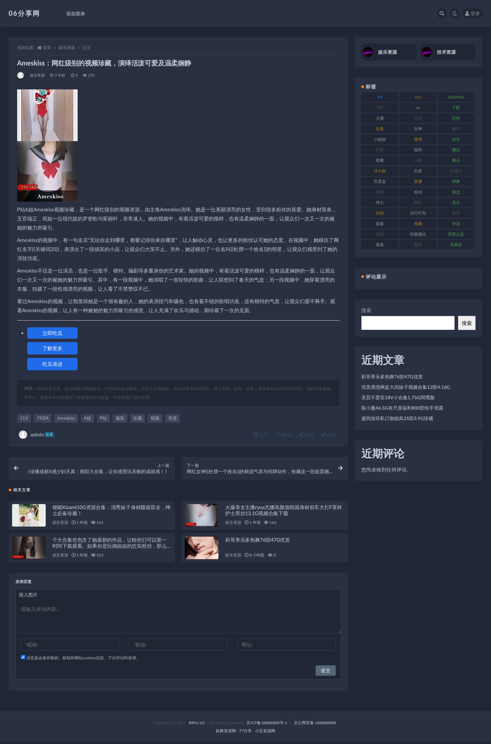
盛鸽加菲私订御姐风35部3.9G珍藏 (397, 418)
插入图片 (28, 597)
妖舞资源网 (226, 733)
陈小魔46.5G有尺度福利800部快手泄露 (402, 408)
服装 (120, 418)
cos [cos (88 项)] (418, 96)
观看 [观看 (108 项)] (380, 223)
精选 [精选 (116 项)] (456, 192)
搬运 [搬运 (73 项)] (456, 149)
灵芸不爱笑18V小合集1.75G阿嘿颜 (398, 397)
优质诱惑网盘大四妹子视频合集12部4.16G (405, 387)
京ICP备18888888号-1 (266, 725)
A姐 (87, 418)
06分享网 (24, 13)
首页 (47, 47)
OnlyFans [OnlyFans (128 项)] (456, 96)
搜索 (366, 310)
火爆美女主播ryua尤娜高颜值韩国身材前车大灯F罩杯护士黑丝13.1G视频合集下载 (283, 512)
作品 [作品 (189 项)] (418, 118)
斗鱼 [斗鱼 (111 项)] (418, 160)
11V (24, 418)
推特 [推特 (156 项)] (418, 149)
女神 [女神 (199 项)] (418, 128)
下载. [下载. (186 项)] (456, 107)
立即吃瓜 (52, 333)
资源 (172, 418)
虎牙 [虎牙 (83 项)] (456, 212)
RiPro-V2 (197, 725)
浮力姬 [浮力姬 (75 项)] (380, 170)
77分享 (245, 733)
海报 (306, 435)
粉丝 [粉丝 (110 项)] (418, 192)
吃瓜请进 (52, 364)
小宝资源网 (265, 733)
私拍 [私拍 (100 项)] (380, 192)
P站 (103, 418)
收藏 (284, 435)
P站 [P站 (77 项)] (380, 107)
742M (42, 418)
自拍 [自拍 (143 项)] (380, 212)
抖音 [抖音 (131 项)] (380, 149)
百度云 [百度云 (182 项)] (456, 170)
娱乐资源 (67, 47)
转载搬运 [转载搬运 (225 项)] (418, 234)
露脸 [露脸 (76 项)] (380, 244)
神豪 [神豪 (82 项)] (456, 181)
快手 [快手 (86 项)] (456, 139)
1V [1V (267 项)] (379, 96)
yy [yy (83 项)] (418, 107)
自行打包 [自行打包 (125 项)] (418, 212)
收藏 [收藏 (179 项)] (380, 160)
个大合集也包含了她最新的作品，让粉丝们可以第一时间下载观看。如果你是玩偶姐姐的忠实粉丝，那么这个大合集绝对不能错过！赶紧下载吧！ (109, 548)
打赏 (261, 435)
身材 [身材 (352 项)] (380, 234)
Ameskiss (66, 418)
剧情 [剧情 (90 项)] (456, 118)
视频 (155, 418)
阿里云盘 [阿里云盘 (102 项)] (456, 234)
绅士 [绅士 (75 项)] (380, 202)
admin (36, 434)
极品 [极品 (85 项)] (456, 160)
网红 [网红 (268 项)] (418, 202)
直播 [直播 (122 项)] (418, 181)
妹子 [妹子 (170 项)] (456, 128)
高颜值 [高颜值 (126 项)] (456, 244)
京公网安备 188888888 (315, 725)
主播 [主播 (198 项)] (380, 118)
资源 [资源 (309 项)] (456, 223)
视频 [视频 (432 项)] (418, 223)
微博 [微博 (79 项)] (418, 139)
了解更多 (52, 348)
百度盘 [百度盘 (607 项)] (380, 181)
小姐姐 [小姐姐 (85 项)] (380, 139)
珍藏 (137, 418)
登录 (472, 13)
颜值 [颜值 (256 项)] (418, 244)
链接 (329, 435)
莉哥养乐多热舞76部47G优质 (257, 542)
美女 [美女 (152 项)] (456, 202)
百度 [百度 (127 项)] (418, 170)
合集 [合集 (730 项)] (380, 128)
